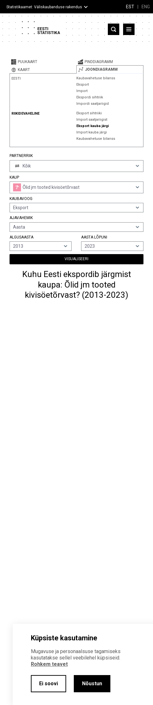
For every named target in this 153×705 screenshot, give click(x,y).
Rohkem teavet (49, 664)
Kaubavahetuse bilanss (95, 78)
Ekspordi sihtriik (89, 97)
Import (81, 91)
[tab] (43, 62)
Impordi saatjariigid (92, 104)
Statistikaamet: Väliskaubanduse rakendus (44, 7)
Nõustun (92, 683)
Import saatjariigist (91, 120)
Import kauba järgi (91, 132)
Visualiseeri (76, 259)
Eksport (82, 84)
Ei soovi (48, 683)
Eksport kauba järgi (92, 126)
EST (130, 6)
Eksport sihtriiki (89, 113)
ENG (146, 6)
